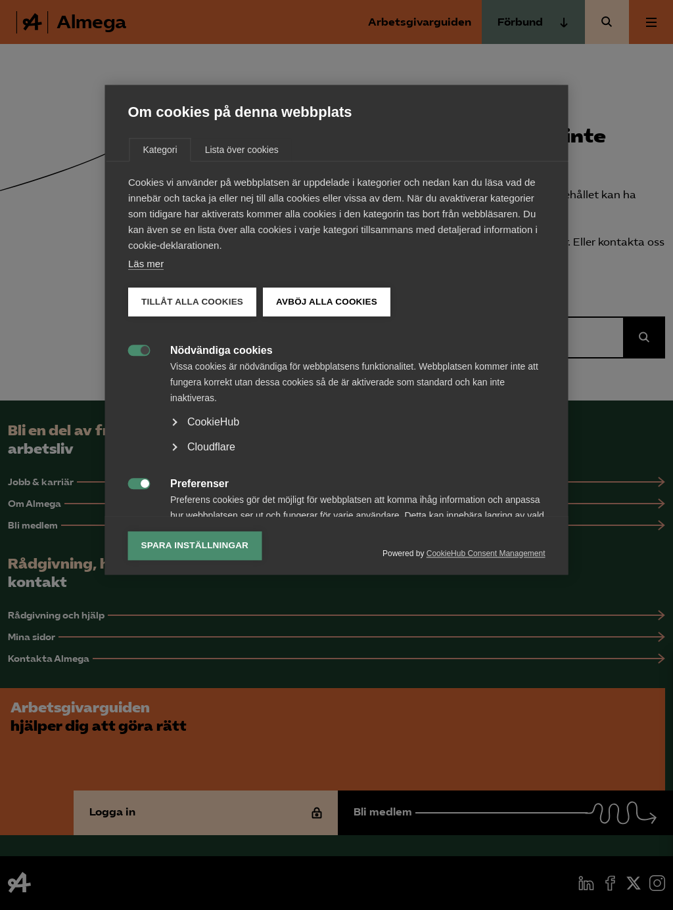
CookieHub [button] (213, 547)
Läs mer (146, 389)
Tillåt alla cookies (192, 427)
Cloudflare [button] (211, 572)
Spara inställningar (195, 671)
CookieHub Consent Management (486, 678)
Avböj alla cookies (326, 427)
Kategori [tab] (160, 275)
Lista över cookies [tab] (242, 275)
